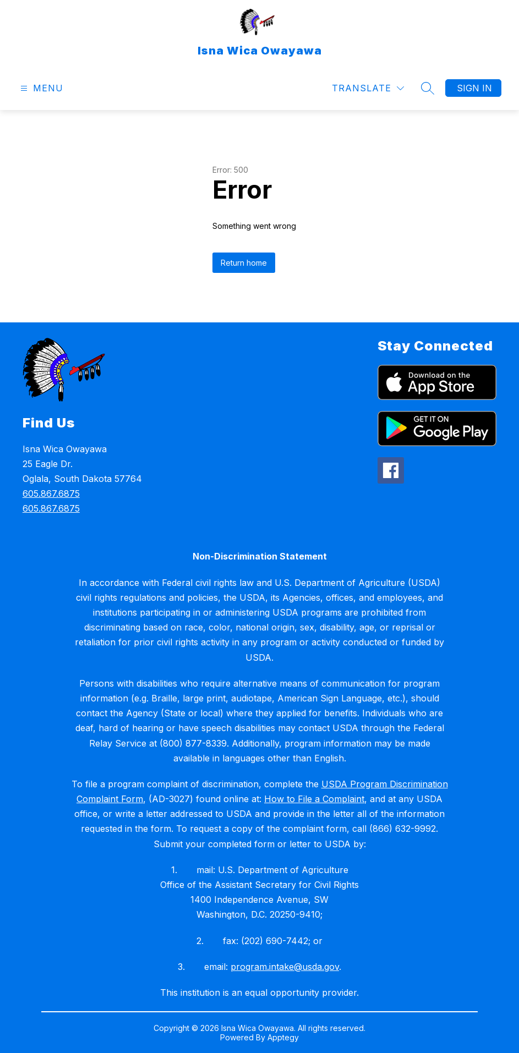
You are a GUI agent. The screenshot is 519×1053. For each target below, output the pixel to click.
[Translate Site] (368, 88)
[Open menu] (40, 88)
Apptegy (283, 1037)
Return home (244, 262)
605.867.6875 (51, 493)
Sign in (474, 88)
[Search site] (427, 88)
